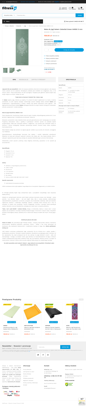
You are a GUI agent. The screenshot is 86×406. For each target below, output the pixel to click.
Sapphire (47, 325)
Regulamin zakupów (28, 380)
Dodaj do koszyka (69, 50)
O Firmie (25, 376)
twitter (38, 355)
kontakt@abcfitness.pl (49, 388)
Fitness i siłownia (9, 26)
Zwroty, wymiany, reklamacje (30, 382)
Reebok (5, 325)
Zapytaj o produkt (38, 79)
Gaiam (51, 39)
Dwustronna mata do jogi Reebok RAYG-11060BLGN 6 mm (10, 329)
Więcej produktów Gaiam (52, 58)
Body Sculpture (28, 325)
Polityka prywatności (28, 378)
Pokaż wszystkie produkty (52, 55)
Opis (14, 79)
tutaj (29, 351)
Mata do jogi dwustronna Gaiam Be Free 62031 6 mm (73, 328)
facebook (43, 355)
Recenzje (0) (23, 79)
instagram (48, 355)
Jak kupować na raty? (28, 371)
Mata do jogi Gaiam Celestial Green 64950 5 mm (41, 26)
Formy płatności (27, 369)
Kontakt (25, 385)
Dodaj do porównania (51, 63)
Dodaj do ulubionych (51, 61)
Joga (25, 26)
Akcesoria (18, 26)
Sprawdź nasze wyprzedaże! (28, 1)
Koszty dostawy (27, 373)
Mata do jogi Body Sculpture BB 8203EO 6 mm (32, 328)
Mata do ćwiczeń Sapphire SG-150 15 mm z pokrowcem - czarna (53, 329)
